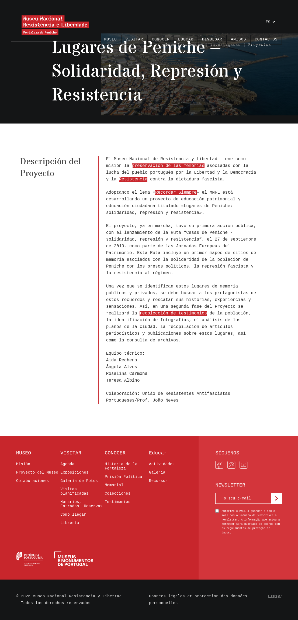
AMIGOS (238, 39)
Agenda (67, 464)
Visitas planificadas (74, 491)
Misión (23, 464)
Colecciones (118, 493)
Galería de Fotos (79, 481)
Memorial (114, 485)
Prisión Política (123, 477)
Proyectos (259, 45)
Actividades (162, 464)
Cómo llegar (73, 514)
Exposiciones (74, 472)
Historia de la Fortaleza (121, 466)
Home (170, 45)
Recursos (158, 481)
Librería (69, 523)
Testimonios (118, 502)
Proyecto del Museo (37, 472)
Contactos (266, 39)
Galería (157, 472)
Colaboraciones (32, 481)
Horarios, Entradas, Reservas (81, 504)
